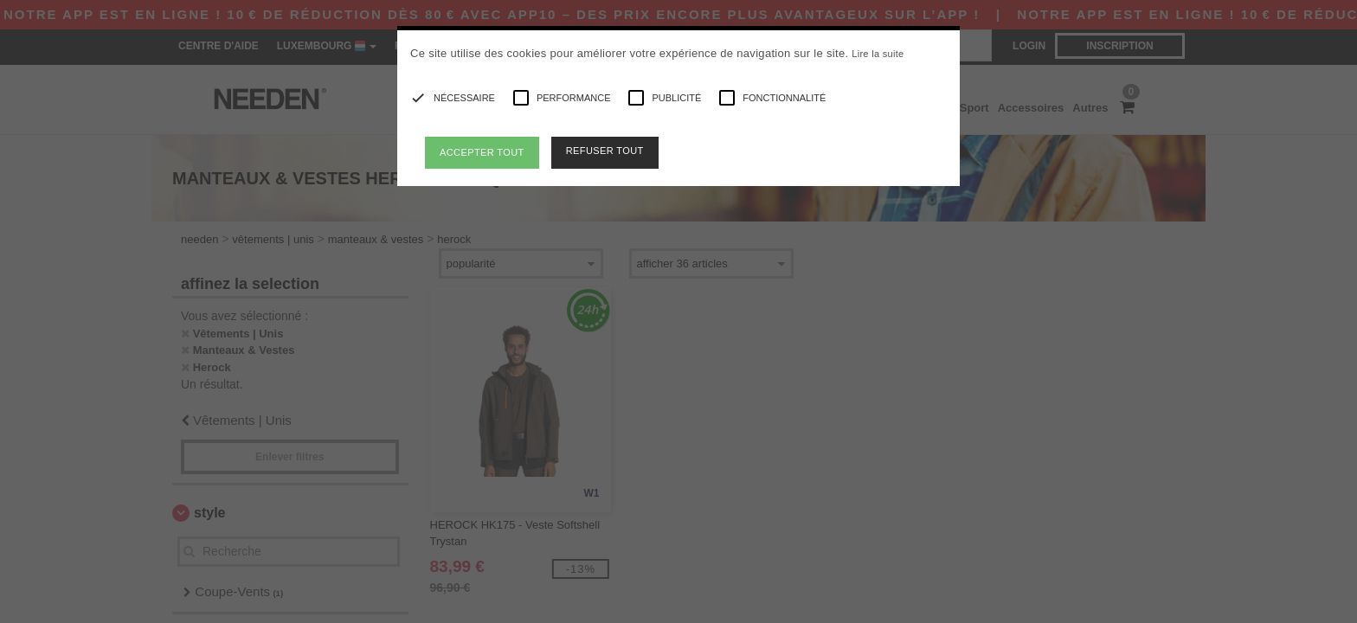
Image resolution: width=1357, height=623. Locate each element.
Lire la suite (878, 53)
